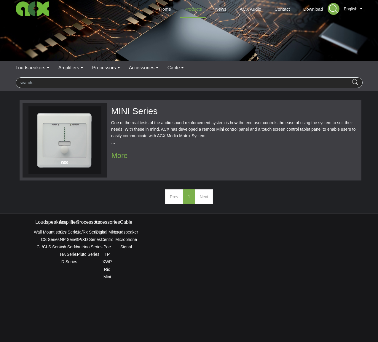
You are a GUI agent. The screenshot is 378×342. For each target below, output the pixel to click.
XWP (258, 261)
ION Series (119, 232)
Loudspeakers (115, 67)
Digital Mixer (258, 232)
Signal (328, 246)
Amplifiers (154, 67)
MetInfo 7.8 (179, 329)
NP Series (119, 239)
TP (258, 254)
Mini (258, 276)
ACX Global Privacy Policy (189, 321)
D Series (120, 261)
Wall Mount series (50, 232)
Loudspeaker (328, 232)
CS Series (50, 239)
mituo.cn (224, 329)
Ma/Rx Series (188, 232)
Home (165, 9)
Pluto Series (189, 254)
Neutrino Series (189, 246)
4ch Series (119, 246)
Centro (258, 239)
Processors (191, 67)
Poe (258, 246)
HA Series (119, 254)
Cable (263, 67)
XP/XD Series (189, 239)
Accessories (230, 67)
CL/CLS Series (50, 246)
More (119, 155)
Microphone (328, 239)
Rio (258, 269)
